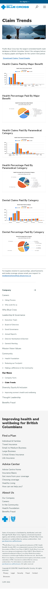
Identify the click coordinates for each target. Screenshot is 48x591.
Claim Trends (10, 382)
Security (20, 573)
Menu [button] (44, 7)
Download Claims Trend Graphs (16, 58)
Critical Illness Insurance (13, 454)
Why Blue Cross (9, 309)
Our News (7, 373)
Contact (35, 573)
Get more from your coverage (15, 476)
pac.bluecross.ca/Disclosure (12, 541)
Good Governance (11, 329)
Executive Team (11, 320)
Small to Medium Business (14, 448)
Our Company (8, 498)
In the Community (10, 504)
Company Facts (10, 378)
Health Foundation (12, 358)
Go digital (24, 2)
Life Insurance (8, 458)
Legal (13, 573)
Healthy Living (8, 483)
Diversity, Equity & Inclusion (14, 387)
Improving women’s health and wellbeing (20, 392)
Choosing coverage (10, 479)
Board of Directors (12, 325)
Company (6, 290)
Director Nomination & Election (16, 339)
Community (7, 353)
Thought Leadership (11, 397)
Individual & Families (11, 441)
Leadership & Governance (13, 315)
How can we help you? (12, 486)
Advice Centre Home (11, 469)
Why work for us (11, 305)
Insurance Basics (9, 473)
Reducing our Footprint (13, 363)
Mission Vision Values (11, 348)
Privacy (5, 573)
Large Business (9, 451)
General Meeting (11, 343)
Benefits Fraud (8, 402)
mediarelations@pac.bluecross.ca (16, 276)
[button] (37, 7)
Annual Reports (11, 334)
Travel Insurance (9, 444)
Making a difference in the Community (19, 368)
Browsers (6, 577)
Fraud (28, 573)
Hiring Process (10, 300)
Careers (5, 295)
